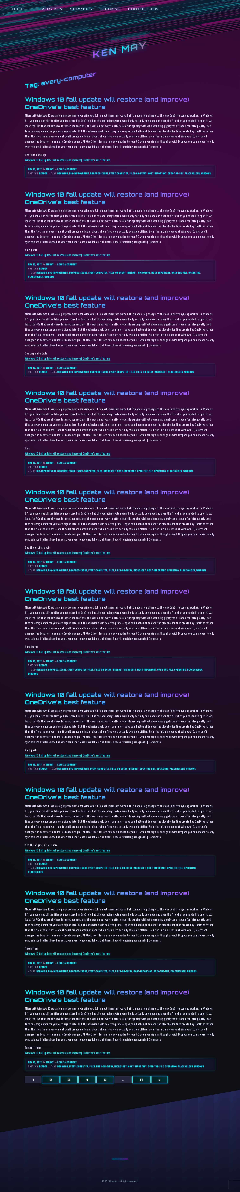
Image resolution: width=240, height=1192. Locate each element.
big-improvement (79, 173)
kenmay (50, 169)
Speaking (110, 9)
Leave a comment (67, 169)
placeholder (192, 173)
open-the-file (176, 173)
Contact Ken (143, 9)
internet (132, 272)
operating (194, 272)
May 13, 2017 (35, 169)
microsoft (144, 272)
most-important (157, 173)
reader (43, 173)
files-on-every (138, 173)
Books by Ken (47, 9)
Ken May (120, 50)
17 (141, 1080)
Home (18, 9)
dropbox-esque (99, 173)
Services (81, 9)
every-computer (118, 173)
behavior (62, 173)
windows (206, 173)
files (132, 372)
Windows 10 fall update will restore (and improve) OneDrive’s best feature (67, 160)
